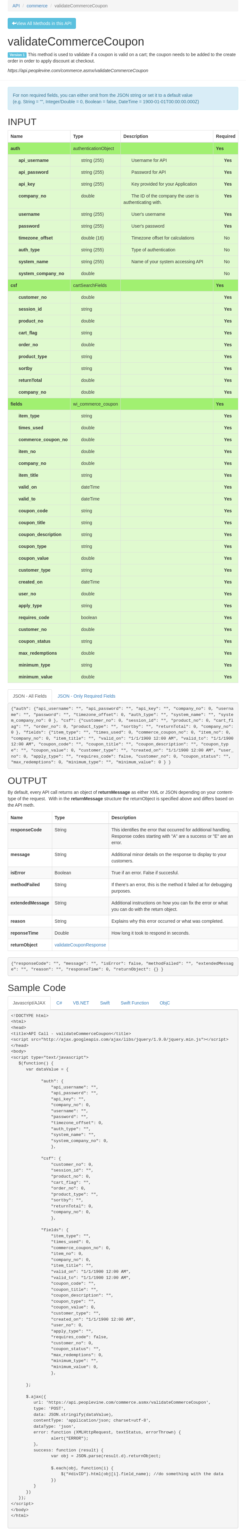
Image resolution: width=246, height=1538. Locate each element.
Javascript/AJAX (29, 1002)
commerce (37, 5)
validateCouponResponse (80, 944)
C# (59, 1002)
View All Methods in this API (42, 23)
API (16, 5)
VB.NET (81, 1002)
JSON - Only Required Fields (87, 696)
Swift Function (135, 1002)
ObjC (165, 1002)
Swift (105, 1002)
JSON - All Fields (30, 696)
